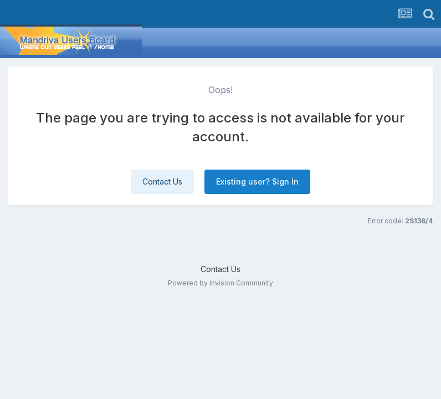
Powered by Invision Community (220, 283)
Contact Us (162, 181)
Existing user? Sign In (257, 181)
